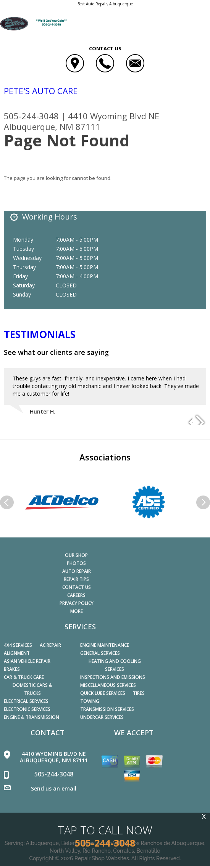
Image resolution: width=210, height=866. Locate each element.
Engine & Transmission (31, 717)
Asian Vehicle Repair (27, 661)
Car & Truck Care (24, 677)
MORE (76, 611)
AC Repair (50, 645)
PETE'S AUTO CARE (41, 90)
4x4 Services (18, 645)
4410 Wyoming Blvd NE (113, 116)
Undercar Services (102, 717)
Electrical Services (26, 701)
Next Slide (200, 419)
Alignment (17, 653)
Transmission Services (107, 709)
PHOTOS (76, 563)
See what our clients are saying (56, 352)
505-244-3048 (31, 116)
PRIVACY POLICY (77, 603)
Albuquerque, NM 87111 (52, 126)
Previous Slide (186, 419)
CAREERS (76, 595)
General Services (100, 653)
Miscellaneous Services (108, 685)
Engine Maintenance (104, 645)
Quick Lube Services (102, 693)
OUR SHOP (76, 555)
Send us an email (53, 788)
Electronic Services (27, 709)
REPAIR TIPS (76, 579)
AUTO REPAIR (76, 571)
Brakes (12, 669)
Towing (89, 701)
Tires (139, 693)
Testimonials (40, 334)
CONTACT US (76, 587)
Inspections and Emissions (112, 677)
